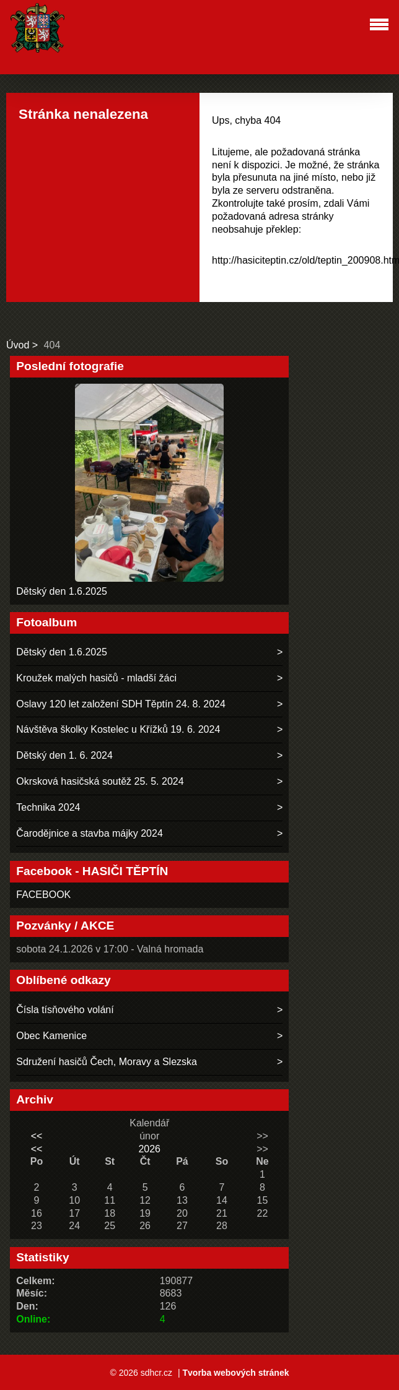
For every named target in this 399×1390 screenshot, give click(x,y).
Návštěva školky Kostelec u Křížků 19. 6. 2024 (118, 729)
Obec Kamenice (51, 1035)
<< (37, 1136)
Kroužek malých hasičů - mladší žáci (96, 678)
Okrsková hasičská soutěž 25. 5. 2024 (99, 781)
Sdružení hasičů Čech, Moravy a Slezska (106, 1061)
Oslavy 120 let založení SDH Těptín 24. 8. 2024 (121, 704)
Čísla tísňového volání (64, 1009)
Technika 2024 (48, 807)
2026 (149, 1149)
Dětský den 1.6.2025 (61, 591)
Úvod (17, 345)
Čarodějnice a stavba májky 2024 (89, 833)
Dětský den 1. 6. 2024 (64, 755)
